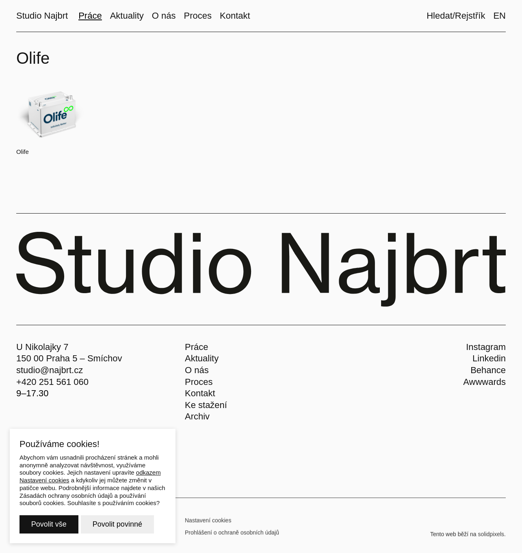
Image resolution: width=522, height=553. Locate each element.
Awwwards (484, 382)
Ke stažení (206, 405)
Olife (22, 151)
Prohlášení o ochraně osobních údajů (232, 535)
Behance (488, 370)
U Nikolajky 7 (42, 347)
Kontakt (200, 393)
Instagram (486, 347)
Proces (198, 382)
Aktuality (202, 358)
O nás (197, 370)
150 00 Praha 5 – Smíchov (69, 358)
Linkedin (489, 358)
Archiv (197, 416)
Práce (196, 347)
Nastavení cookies (208, 523)
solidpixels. (492, 537)
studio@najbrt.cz (49, 370)
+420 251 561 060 (52, 382)
